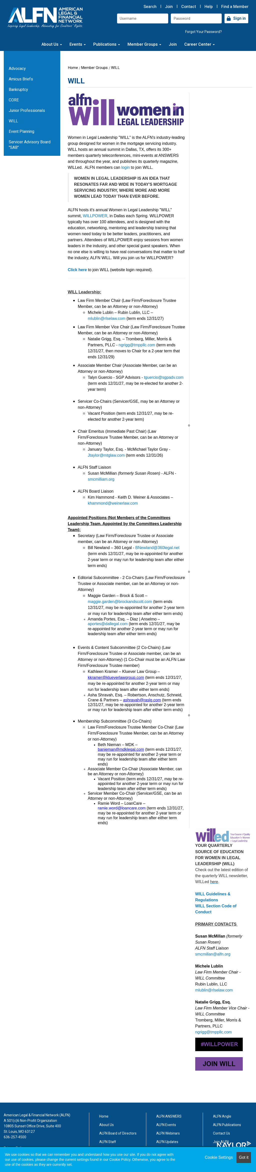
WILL (115, 67)
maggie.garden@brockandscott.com (120, 601)
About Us (52, 44)
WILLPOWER (95, 216)
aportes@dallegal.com (108, 624)
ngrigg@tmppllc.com (137, 345)
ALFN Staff (107, 1142)
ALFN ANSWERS (169, 1116)
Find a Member (234, 7)
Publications (106, 44)
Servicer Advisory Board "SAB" (29, 145)
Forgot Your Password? (203, 31)
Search (150, 7)
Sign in (239, 18)
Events (78, 44)
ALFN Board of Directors (117, 1133)
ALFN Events (166, 1125)
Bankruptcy (18, 90)
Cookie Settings (219, 1157)
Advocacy (17, 69)
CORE (14, 100)
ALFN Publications (227, 1125)
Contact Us (221, 1133)
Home (73, 67)
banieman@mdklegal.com (121, 749)
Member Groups (144, 44)
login (125, 167)
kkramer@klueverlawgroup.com (116, 677)
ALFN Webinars (168, 1133)
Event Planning (21, 132)
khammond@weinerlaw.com (113, 503)
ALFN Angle (222, 1116)
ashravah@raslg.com (142, 700)
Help (208, 7)
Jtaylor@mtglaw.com (106, 455)
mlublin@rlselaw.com (107, 318)
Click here (77, 270)
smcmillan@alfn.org (212, 954)
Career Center (199, 44)
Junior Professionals (27, 111)
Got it (243, 1157)
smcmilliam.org (101, 479)
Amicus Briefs (21, 79)
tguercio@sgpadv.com (164, 377)
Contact (188, 7)
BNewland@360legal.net (157, 548)
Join (169, 7)
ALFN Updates (167, 1142)
